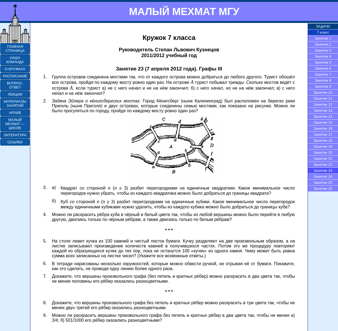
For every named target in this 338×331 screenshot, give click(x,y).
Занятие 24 (323, 177)
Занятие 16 (323, 128)
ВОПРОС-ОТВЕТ (15, 85)
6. (45, 263)
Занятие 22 (323, 164)
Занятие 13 (323, 110)
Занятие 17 (323, 134)
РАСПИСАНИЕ (15, 76)
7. (45, 276)
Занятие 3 (323, 50)
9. (45, 315)
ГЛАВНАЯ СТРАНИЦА (15, 49)
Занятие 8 (323, 80)
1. (45, 76)
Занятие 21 (323, 158)
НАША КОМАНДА (15, 60)
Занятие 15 (323, 122)
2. (45, 101)
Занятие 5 (323, 62)
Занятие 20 (323, 152)
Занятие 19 (323, 146)
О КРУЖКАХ (15, 69)
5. (45, 241)
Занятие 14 (323, 116)
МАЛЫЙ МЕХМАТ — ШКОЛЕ (15, 124)
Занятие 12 (323, 104)
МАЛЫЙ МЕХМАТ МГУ (184, 11)
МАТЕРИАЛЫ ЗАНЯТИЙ (15, 103)
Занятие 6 (323, 68)
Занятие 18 (323, 140)
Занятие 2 (323, 44)
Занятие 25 (323, 183)
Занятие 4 (323, 56)
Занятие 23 (323, 171)
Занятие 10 (323, 92)
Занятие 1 (323, 38)
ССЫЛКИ (15, 142)
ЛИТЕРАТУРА (15, 135)
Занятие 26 (323, 189)
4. (45, 214)
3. (45, 187)
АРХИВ (15, 113)
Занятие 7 (323, 74)
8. (45, 302)
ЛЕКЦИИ (15, 94)
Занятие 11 (323, 98)
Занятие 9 (323, 86)
